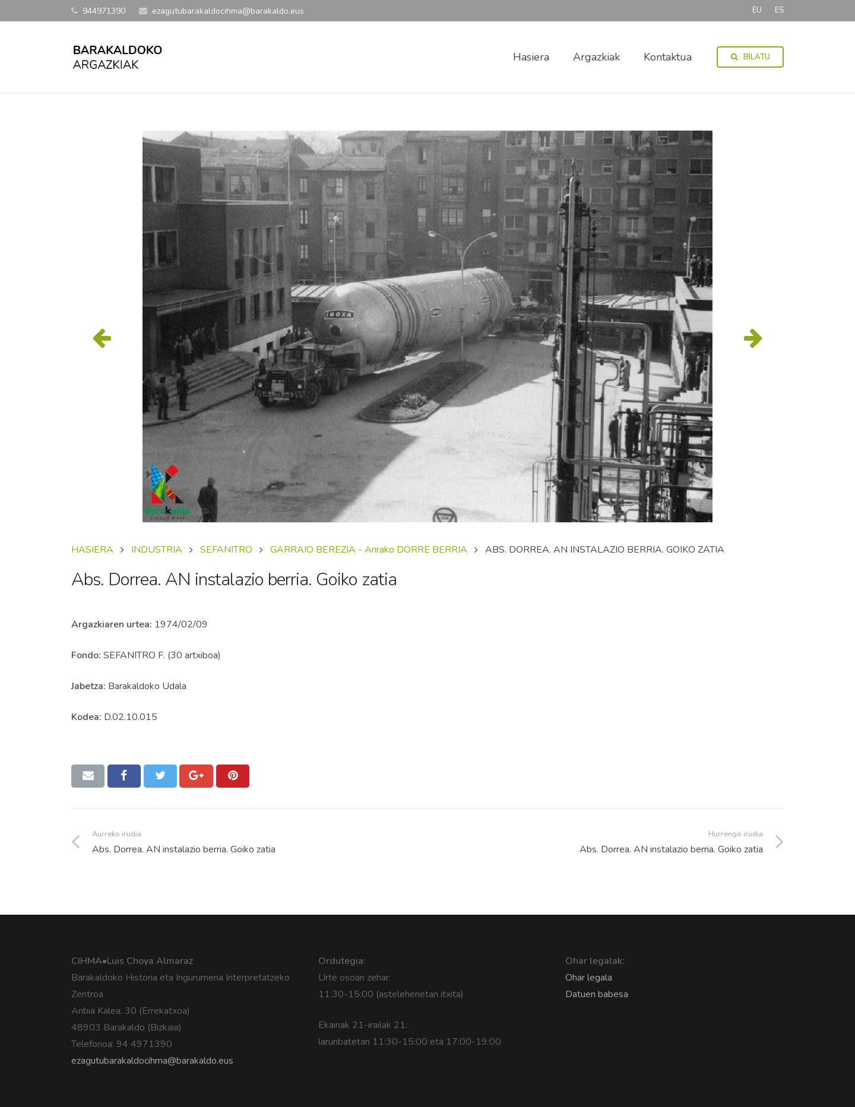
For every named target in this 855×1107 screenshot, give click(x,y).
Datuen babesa (596, 994)
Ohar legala (588, 977)
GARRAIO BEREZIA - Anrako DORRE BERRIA (368, 549)
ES (779, 10)
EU (757, 10)
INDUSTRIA (156, 549)
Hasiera (92, 549)
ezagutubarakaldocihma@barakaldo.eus (152, 1060)
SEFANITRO (226, 549)
